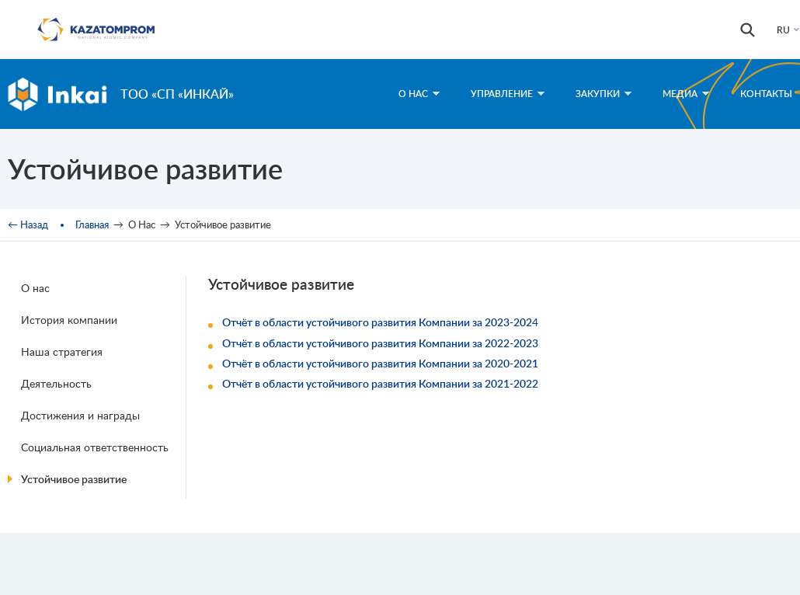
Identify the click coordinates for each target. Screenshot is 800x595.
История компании (69, 319)
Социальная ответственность (95, 447)
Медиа (686, 93)
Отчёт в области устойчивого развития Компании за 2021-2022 (380, 383)
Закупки (603, 93)
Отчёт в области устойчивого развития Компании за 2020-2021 (380, 363)
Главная (92, 224)
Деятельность (56, 383)
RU (783, 30)
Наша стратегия (62, 351)
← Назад (28, 224)
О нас (35, 287)
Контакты (766, 93)
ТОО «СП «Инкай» (177, 93)
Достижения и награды (80, 415)
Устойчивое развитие (74, 478)
